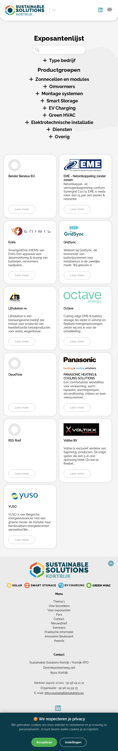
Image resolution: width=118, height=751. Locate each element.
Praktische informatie (59, 632)
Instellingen (73, 742)
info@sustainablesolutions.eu (64, 693)
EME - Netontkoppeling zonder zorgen (85, 178)
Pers (59, 614)
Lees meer (22, 209)
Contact (59, 619)
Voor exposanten (59, 610)
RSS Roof (14, 440)
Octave (68, 308)
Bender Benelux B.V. (21, 176)
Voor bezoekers (59, 606)
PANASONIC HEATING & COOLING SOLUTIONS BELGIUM (80, 376)
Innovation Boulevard (59, 636)
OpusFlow (15, 374)
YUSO (12, 506)
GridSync (70, 242)
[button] (111, 563)
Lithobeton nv (17, 308)
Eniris (12, 242)
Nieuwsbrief (59, 623)
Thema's (59, 601)
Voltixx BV (70, 440)
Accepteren (44, 742)
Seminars (59, 627)
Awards (59, 640)
